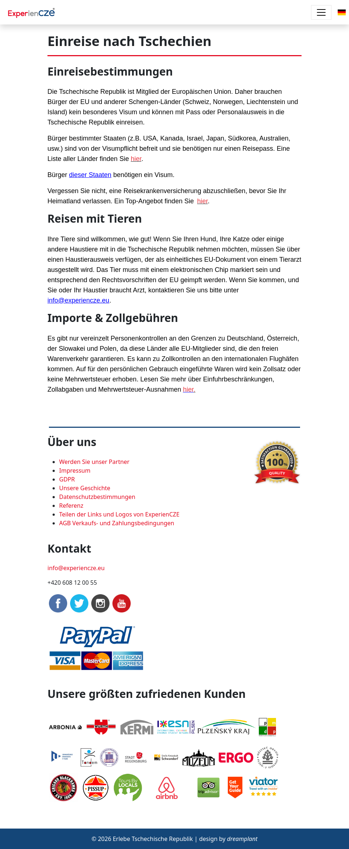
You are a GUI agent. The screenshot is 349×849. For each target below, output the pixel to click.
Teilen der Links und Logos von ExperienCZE (119, 514)
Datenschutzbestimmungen (97, 497)
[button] (341, 12)
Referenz (71, 506)
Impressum (75, 470)
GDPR (67, 479)
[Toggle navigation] (321, 12)
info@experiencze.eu (78, 300)
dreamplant (242, 839)
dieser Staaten (90, 174)
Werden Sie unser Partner (94, 462)
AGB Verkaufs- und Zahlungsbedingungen (116, 523)
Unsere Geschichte (84, 488)
